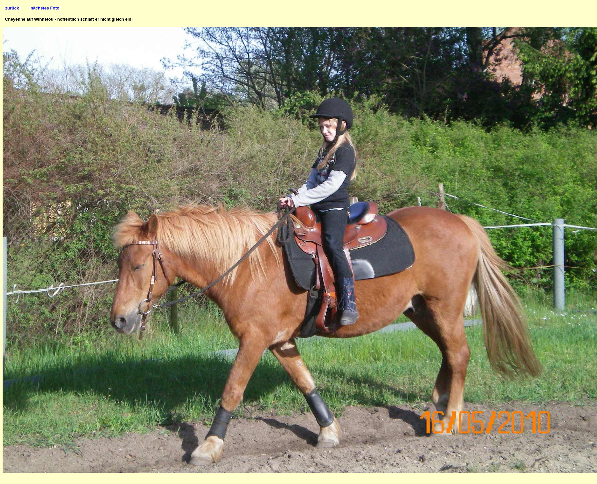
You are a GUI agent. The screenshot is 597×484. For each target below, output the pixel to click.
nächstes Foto (44, 8)
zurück (12, 8)
